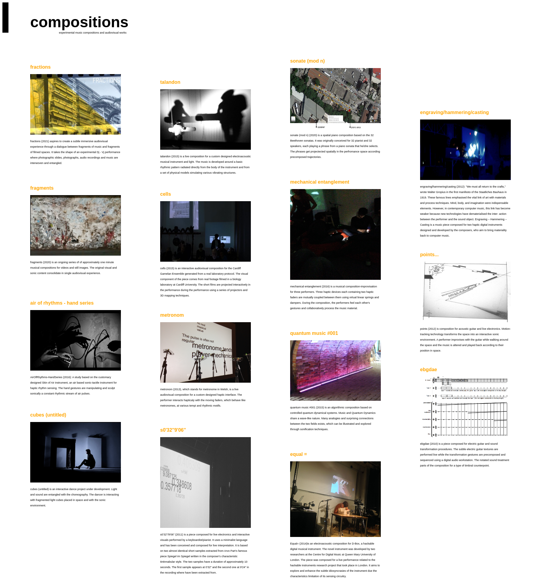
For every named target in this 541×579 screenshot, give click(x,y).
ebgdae (428, 369)
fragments (41, 188)
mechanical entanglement (319, 182)
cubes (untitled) (48, 414)
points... (429, 254)
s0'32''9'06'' (173, 430)
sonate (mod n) (307, 61)
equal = (298, 454)
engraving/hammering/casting (454, 112)
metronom (172, 315)
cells (165, 194)
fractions (40, 67)
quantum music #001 (314, 333)
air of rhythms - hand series (62, 303)
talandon (170, 82)
